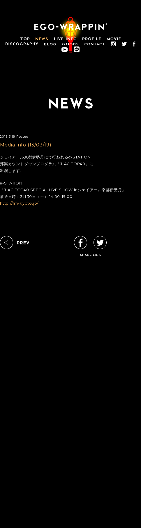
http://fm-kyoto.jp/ (19, 203)
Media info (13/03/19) (26, 145)
